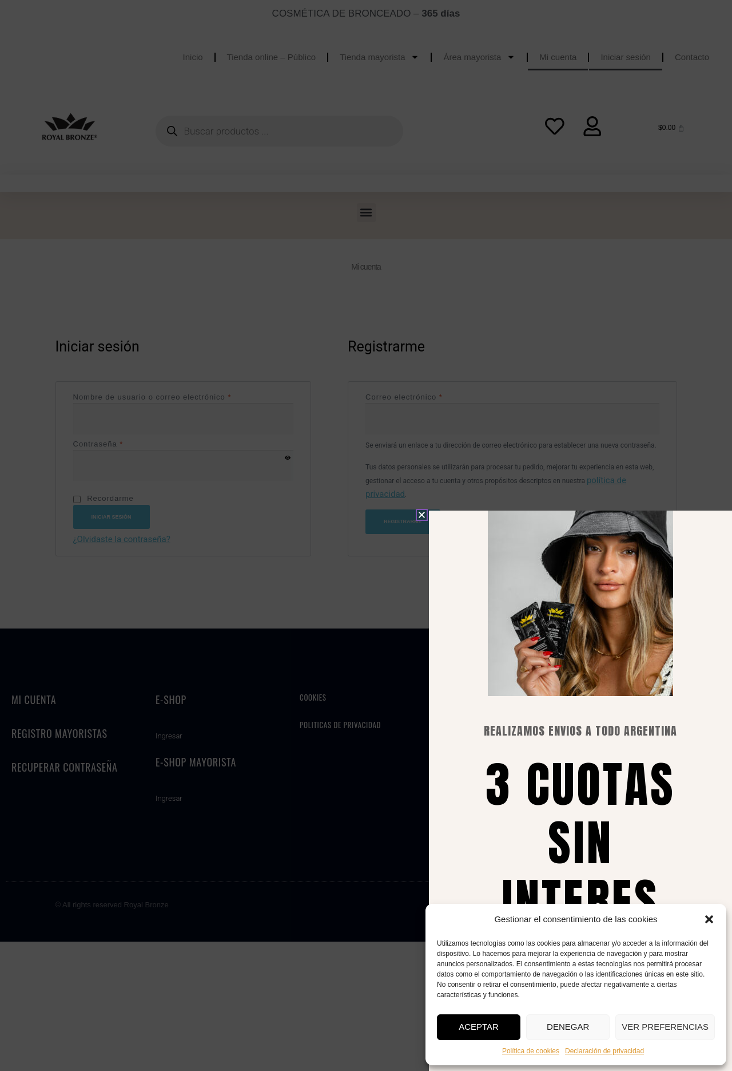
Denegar (568, 1027)
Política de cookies (530, 1051)
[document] (366, 535)
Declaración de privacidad (604, 1051)
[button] (709, 919)
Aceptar (479, 1027)
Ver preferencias (665, 1027)
